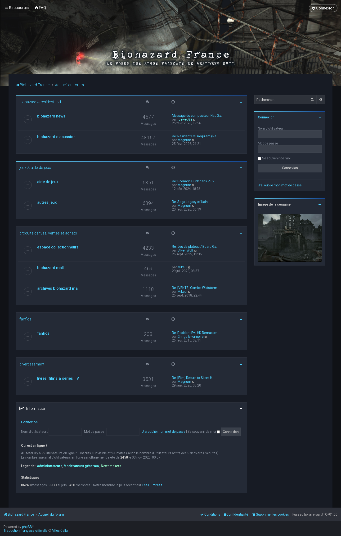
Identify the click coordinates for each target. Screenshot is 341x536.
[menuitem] (40, 7)
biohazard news (51, 115)
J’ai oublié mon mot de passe (163, 431)
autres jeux (47, 202)
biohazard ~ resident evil (40, 101)
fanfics (25, 319)
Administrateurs (49, 466)
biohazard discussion (56, 136)
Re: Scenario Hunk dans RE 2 (193, 181)
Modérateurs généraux (81, 466)
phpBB (27, 527)
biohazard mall (50, 267)
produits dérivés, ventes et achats (48, 232)
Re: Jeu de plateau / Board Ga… (195, 246)
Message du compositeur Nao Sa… (197, 115)
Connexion (29, 422)
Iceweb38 (185, 119)
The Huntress (152, 485)
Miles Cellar (60, 530)
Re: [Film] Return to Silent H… (193, 378)
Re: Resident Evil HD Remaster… (195, 333)
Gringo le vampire (191, 336)
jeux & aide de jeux (35, 167)
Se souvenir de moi (204, 431)
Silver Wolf (185, 250)
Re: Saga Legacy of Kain (190, 201)
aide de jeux (47, 181)
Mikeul (182, 267)
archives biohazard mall (58, 288)
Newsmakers (111, 466)
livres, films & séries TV (58, 378)
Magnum (184, 140)
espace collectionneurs (58, 247)
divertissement (32, 364)
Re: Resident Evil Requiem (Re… (195, 136)
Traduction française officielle (26, 530)
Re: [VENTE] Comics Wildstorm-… (196, 288)
